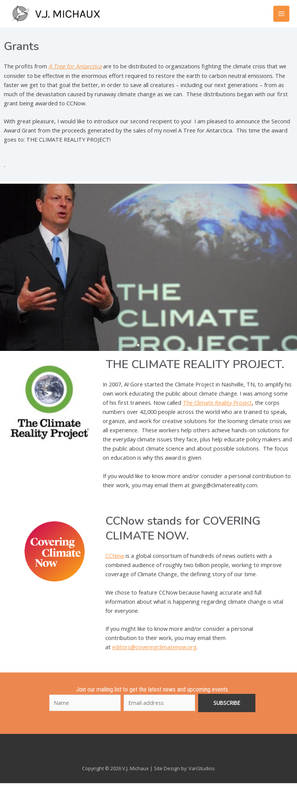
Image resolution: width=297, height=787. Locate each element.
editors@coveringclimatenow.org (154, 651)
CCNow (114, 560)
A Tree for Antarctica (75, 70)
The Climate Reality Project (217, 406)
